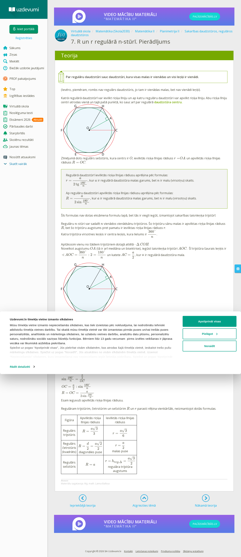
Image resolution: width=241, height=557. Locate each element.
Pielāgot (209, 516)
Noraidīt (209, 528)
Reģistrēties (23, 38)
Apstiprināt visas (209, 504)
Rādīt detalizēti (20, 549)
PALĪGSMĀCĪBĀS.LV (210, 16)
